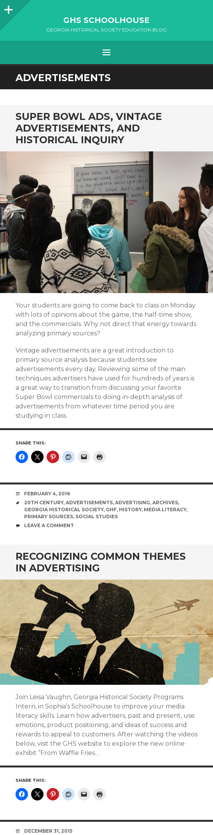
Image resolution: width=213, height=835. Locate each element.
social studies (96, 516)
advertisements (89, 502)
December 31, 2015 (48, 831)
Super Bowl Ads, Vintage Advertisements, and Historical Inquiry (89, 128)
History (130, 509)
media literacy (165, 509)
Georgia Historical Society (63, 509)
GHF (111, 509)
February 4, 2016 (47, 493)
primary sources (48, 516)
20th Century (43, 502)
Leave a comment (49, 525)
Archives (165, 502)
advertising (132, 502)
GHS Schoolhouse (106, 20)
